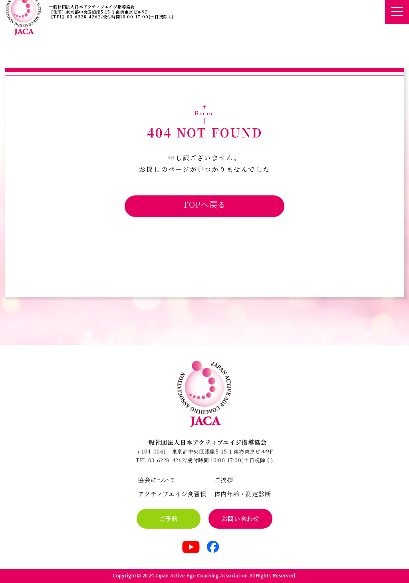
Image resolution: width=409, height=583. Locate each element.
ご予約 (168, 518)
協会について (157, 480)
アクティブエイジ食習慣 (172, 494)
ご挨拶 (223, 480)
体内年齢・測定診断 (242, 494)
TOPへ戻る (204, 204)
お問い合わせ (241, 518)
